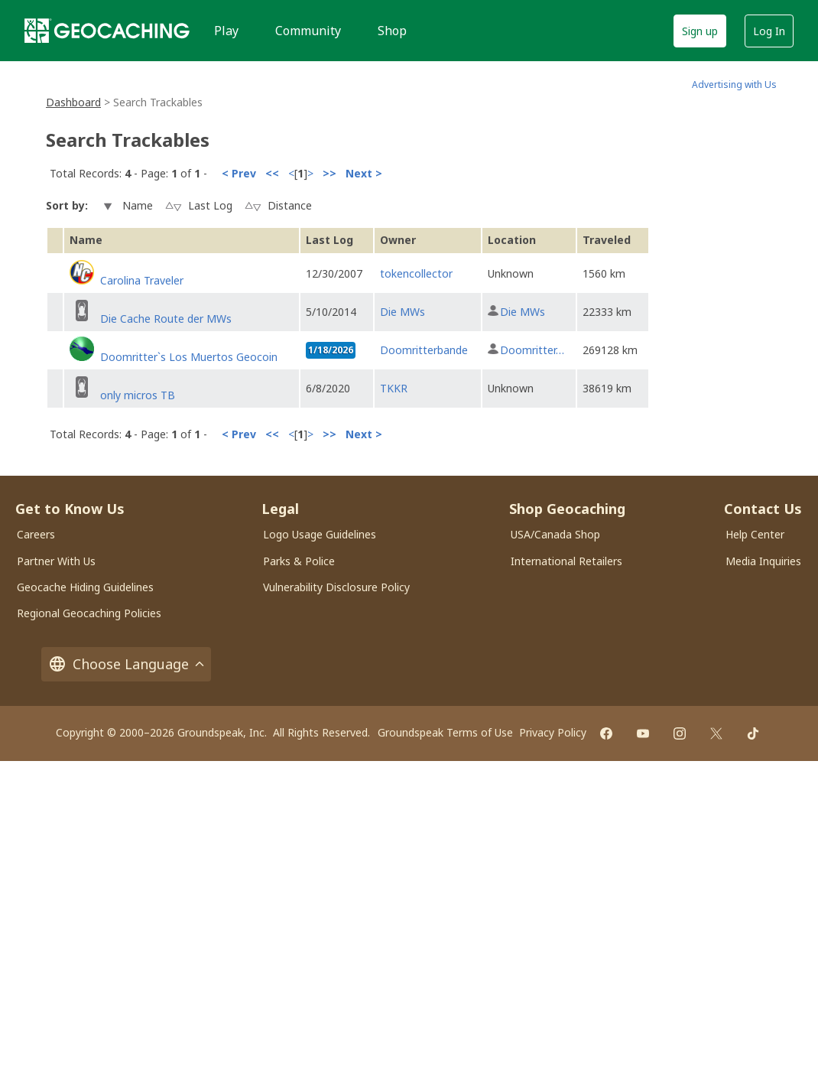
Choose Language (126, 664)
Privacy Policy (552, 732)
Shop (392, 30)
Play (226, 30)
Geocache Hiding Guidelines (85, 587)
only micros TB (137, 395)
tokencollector (416, 273)
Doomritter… (532, 350)
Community (308, 30)
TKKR (393, 388)
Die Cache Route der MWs (166, 318)
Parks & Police (299, 561)
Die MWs (402, 311)
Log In (769, 31)
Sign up (700, 31)
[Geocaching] (107, 30)
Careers (36, 534)
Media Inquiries (763, 561)
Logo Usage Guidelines (319, 534)
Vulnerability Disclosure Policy (336, 587)
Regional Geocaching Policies (89, 613)
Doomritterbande (424, 350)
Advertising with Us (734, 84)
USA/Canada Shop (555, 534)
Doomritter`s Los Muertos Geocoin (189, 357)
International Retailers (566, 561)
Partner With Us (56, 561)
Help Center (754, 534)
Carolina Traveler (141, 280)
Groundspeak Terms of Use (445, 732)
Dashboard (73, 102)
